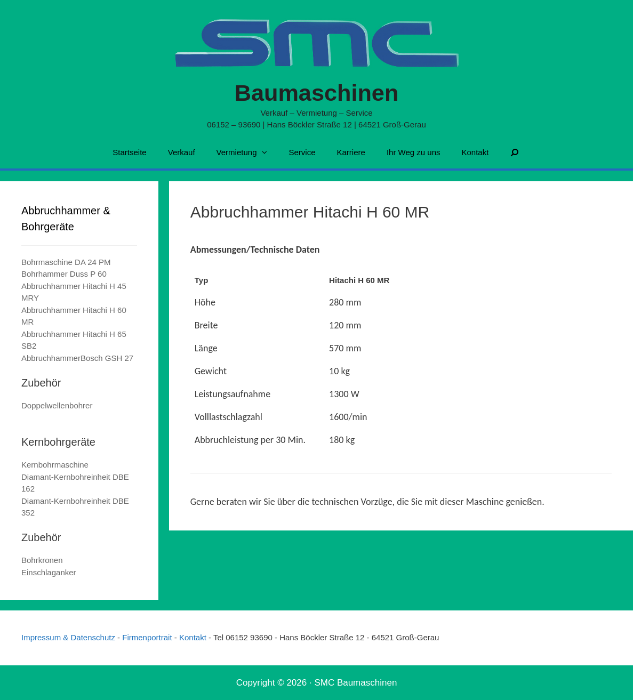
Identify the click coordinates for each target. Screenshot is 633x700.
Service (302, 152)
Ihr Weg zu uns (413, 152)
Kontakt (474, 152)
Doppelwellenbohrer (56, 405)
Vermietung (247, 152)
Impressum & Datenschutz (69, 637)
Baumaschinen (316, 92)
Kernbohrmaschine (55, 464)
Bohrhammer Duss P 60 (64, 273)
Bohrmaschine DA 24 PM (66, 262)
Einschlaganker (48, 572)
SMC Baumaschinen (355, 683)
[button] (267, 152)
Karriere (351, 152)
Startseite (129, 152)
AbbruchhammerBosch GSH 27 (77, 358)
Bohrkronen (42, 560)
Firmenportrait (148, 637)
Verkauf (181, 152)
